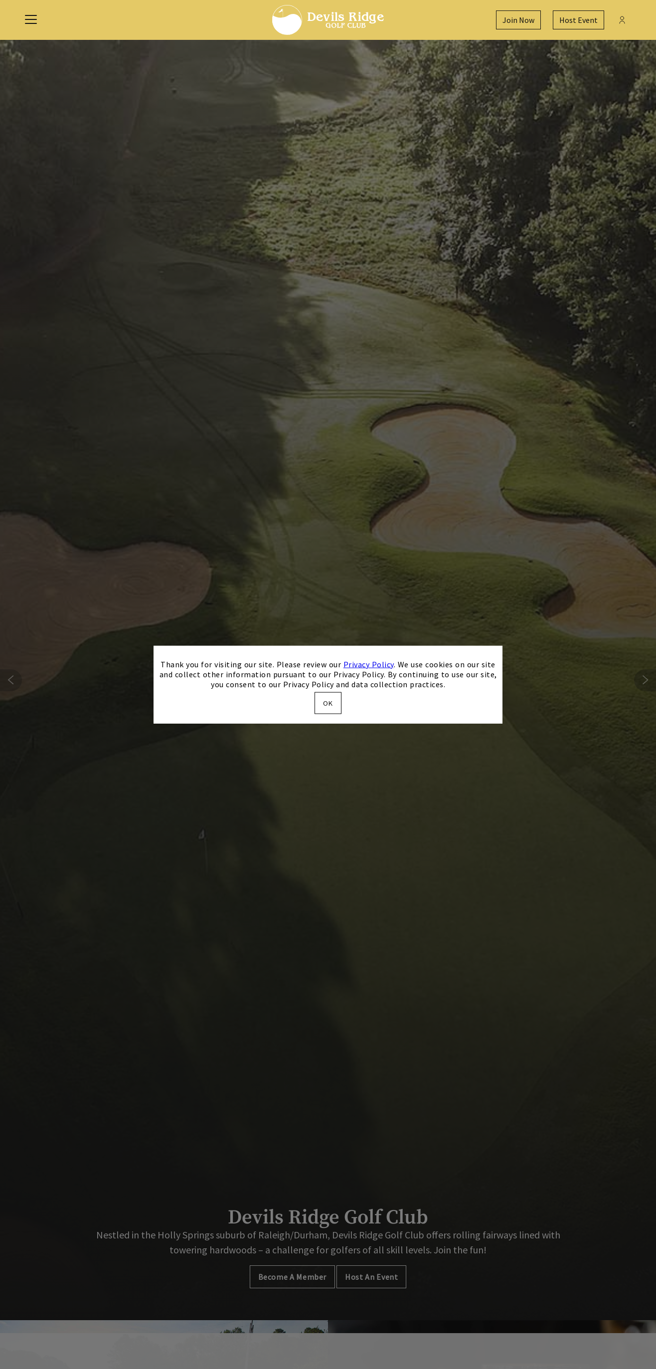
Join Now (518, 20)
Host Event (578, 20)
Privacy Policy (368, 664)
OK (328, 703)
